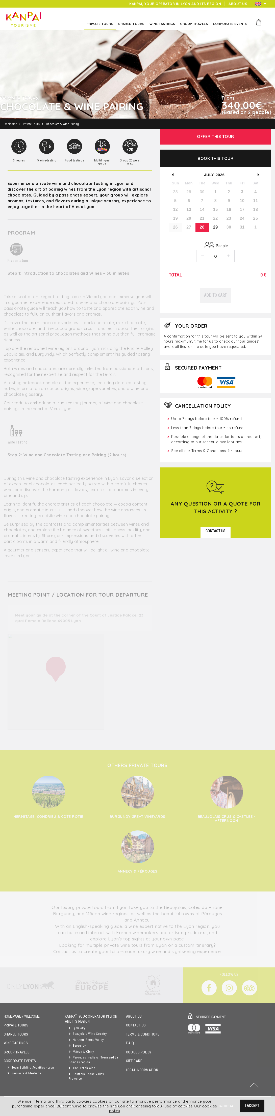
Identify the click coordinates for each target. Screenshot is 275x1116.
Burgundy (77, 1045)
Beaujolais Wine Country (88, 1034)
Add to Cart (215, 295)
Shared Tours (16, 1034)
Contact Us (136, 1025)
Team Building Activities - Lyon (31, 1067)
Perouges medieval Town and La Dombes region (93, 1059)
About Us (134, 1016)
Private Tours (16, 1025)
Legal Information (142, 1070)
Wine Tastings (16, 1043)
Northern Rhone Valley (86, 1040)
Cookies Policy (139, 1052)
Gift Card (134, 1061)
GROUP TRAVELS (17, 1052)
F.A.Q (130, 1043)
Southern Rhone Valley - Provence (87, 1076)
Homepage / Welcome (22, 1016)
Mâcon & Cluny (81, 1051)
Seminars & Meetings (24, 1073)
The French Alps (82, 1068)
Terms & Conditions (143, 1034)
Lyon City (77, 1028)
